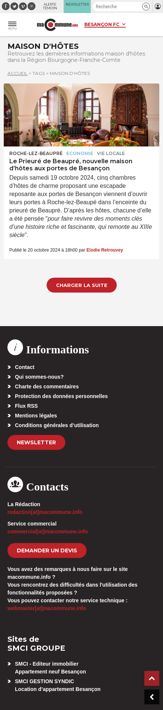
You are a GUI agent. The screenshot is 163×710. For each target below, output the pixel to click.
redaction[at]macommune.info (44, 512)
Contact (24, 367)
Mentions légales (36, 416)
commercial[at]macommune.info (47, 531)
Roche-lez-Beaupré (36, 153)
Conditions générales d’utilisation (57, 425)
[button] (146, 6)
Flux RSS (26, 406)
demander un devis (47, 550)
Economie (79, 153)
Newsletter (36, 442)
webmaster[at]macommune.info (46, 608)
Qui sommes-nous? (39, 377)
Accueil (17, 73)
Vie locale (111, 153)
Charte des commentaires (47, 386)
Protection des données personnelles (61, 396)
